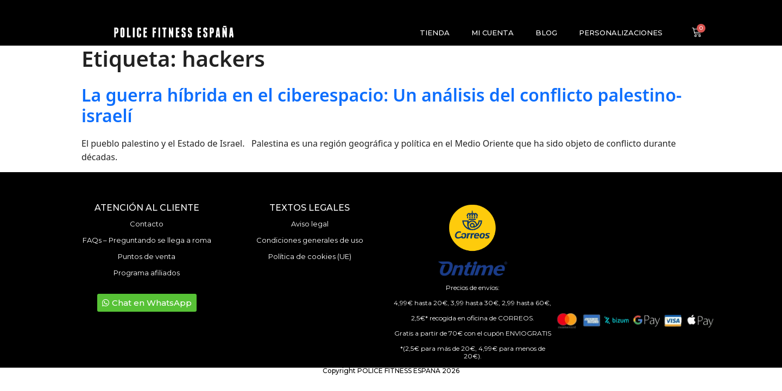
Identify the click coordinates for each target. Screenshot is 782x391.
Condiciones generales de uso (309, 240)
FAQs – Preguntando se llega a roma (147, 240)
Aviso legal (310, 223)
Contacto (146, 223)
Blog (546, 32)
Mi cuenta (492, 32)
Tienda (435, 32)
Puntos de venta (146, 256)
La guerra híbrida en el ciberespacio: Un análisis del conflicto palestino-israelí (381, 105)
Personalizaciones (621, 32)
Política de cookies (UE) (309, 256)
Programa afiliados (146, 272)
